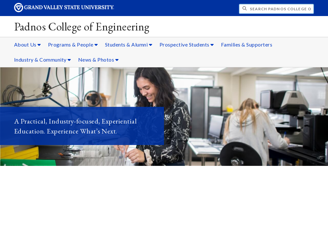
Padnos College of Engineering (82, 26)
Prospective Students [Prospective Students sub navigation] (187, 44)
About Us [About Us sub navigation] (27, 44)
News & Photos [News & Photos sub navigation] (98, 59)
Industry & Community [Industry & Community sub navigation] (42, 59)
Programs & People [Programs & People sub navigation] (73, 44)
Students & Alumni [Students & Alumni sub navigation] (128, 44)
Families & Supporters (247, 44)
